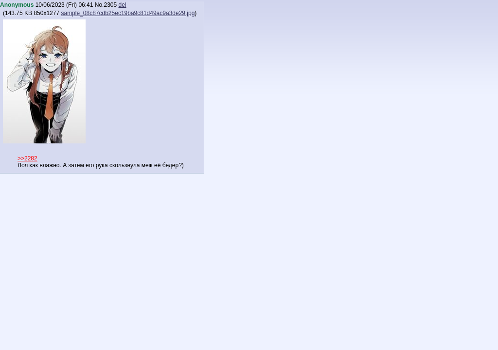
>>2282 (27, 158)
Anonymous (17, 4)
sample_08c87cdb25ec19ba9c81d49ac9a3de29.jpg (128, 13)
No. (99, 4)
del (122, 4)
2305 (110, 4)
